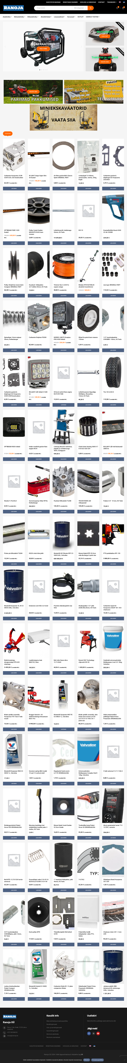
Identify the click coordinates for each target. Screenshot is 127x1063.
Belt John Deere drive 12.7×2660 (61, 661)
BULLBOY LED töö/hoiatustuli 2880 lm (112, 448)
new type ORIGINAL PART (111, 285)
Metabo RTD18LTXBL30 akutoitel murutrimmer (86, 286)
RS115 (81, 230)
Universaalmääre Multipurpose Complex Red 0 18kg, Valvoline (88, 773)
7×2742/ (81, 879)
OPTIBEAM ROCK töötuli (12, 447)
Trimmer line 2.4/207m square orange (61, 286)
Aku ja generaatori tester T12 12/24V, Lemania (112, 826)
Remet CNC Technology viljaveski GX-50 (86, 661)
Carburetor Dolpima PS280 (37, 337)
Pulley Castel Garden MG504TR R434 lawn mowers (36, 232)
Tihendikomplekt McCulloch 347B (63, 933)
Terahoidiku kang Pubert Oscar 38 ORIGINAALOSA (87, 826)
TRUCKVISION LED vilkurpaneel (85, 502)
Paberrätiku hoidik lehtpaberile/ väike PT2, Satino (86, 934)
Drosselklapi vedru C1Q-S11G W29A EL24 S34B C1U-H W (38, 880)
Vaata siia (105, 62)
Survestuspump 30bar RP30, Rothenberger (38, 502)
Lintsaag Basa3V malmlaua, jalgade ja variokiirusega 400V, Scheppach (63, 449)
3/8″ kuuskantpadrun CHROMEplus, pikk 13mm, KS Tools (13, 934)
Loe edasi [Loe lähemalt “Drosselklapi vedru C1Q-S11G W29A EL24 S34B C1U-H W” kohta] (38, 890)
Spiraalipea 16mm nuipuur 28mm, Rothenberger (12, 338)
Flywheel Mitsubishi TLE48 (62, 501)
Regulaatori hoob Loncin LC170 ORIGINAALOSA (61, 772)
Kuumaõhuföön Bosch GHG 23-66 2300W (112, 231)
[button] (5, 46)
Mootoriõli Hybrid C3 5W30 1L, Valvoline (38, 987)
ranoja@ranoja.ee (12, 1036)
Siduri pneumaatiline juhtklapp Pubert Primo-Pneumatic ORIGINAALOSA (112, 717)
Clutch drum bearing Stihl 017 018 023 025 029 (88, 448)
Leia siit (105, 36)
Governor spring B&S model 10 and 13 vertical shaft (38, 772)
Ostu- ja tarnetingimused (54, 1028)
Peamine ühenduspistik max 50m (63, 607)
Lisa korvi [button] (39, 188)
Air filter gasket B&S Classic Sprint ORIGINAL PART (63, 177)
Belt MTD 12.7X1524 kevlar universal (13, 880)
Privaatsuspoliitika (97, 1060)
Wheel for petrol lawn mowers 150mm (88, 338)
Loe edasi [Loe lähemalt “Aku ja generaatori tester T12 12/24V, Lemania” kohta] (113, 838)
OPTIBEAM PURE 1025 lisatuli (11, 231)
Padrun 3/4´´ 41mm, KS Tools (113, 501)
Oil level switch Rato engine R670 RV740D (63, 393)
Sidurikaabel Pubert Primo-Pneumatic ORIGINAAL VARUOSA (87, 988)
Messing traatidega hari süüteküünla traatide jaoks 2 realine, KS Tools (38, 827)
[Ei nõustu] (125, 1060)
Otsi (91, 8)
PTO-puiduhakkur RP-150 (111, 553)
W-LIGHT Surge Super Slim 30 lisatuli (37, 177)
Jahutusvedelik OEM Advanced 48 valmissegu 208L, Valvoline (111, 988)
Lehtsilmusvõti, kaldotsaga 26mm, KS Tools (62, 231)
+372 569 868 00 (12, 1032)
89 (82, 1054)
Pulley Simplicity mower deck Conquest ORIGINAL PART (13, 286)
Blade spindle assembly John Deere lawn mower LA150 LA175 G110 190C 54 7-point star (88, 718)
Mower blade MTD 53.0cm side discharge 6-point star (87, 554)
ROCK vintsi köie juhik (36, 553)
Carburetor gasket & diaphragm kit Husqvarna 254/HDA (111, 178)
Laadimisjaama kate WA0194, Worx (35, 661)
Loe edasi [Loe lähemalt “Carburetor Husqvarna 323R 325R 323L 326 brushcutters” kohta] (14, 188)
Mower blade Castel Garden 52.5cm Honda (63, 826)
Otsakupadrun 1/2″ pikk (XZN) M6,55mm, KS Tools (87, 607)
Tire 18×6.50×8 (108, 392)
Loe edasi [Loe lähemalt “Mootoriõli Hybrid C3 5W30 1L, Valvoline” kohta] (38, 999)
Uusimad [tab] (8, 133)
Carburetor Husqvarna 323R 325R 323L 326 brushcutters (13, 177)
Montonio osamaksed (53, 1037)
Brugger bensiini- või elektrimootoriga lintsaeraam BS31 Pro (38, 717)
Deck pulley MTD (34, 932)
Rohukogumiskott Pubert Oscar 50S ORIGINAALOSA (13, 826)
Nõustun (86, 1060)
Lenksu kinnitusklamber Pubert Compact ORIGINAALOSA (12, 988)
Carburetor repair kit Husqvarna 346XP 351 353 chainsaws (112, 608)
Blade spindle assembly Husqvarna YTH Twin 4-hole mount (13, 717)
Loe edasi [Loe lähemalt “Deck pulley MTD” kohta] (38, 944)
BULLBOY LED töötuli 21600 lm (38, 393)
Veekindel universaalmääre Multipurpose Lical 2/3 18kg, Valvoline (112, 662)
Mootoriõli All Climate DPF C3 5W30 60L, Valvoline (63, 554)
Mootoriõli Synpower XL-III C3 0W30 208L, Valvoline (14, 607)
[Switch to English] (120, 2)
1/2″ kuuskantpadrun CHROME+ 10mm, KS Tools (112, 338)
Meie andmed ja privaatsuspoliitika (57, 1021)
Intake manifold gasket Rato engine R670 (38, 448)
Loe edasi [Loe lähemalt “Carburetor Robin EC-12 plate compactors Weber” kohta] (63, 999)
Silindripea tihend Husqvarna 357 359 (112, 880)
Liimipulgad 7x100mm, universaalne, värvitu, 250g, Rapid (88, 178)
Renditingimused (52, 1024)
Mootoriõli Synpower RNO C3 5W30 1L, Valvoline (13, 772)
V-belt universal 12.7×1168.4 (113, 771)
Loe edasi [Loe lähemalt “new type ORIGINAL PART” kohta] (113, 295)
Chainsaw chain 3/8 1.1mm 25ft (112, 933)
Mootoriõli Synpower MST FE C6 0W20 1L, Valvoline (63, 716)
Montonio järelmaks (53, 1034)
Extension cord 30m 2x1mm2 (38, 606)
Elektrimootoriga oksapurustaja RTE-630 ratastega (12, 662)
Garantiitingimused (52, 1031)
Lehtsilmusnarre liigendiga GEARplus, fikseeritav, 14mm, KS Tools (87, 394)
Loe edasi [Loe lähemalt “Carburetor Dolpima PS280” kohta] (38, 350)
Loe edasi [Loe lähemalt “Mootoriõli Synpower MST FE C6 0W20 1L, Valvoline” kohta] (63, 729)
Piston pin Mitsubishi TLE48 (13, 553)
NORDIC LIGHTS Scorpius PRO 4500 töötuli (62, 338)
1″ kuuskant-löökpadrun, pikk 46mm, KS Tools (63, 880)
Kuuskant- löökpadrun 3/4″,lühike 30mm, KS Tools (38, 286)
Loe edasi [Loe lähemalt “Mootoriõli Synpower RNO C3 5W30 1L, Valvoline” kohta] (14, 783)
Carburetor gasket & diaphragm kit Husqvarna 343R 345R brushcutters (12, 394)
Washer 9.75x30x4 (10, 501)
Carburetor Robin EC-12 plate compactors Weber (63, 987)
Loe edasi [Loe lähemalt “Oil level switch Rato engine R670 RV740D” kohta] (63, 405)
